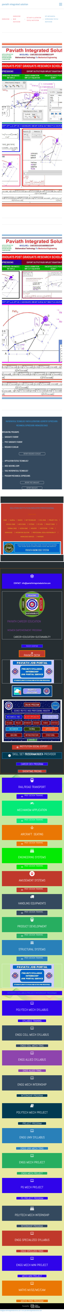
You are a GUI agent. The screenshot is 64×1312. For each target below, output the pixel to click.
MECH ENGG (21, 524)
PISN (51, 528)
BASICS (20, 520)
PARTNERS (40, 537)
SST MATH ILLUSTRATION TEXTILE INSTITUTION (34, 19)
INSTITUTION (43, 528)
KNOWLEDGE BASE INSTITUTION (16, 19)
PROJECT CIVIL (53, 520)
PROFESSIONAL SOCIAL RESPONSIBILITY (44, 532)
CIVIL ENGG (42, 520)
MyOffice (12, 520)
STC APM (40, 524)
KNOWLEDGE (5, 19)
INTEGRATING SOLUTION (22, 532)
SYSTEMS (31, 524)
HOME (5, 520)
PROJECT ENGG (50, 524)
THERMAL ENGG (12, 528)
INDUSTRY (34, 528)
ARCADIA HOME (10, 524)
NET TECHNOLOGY (31, 520)
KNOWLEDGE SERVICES (27, 537)
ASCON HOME (24, 528)
